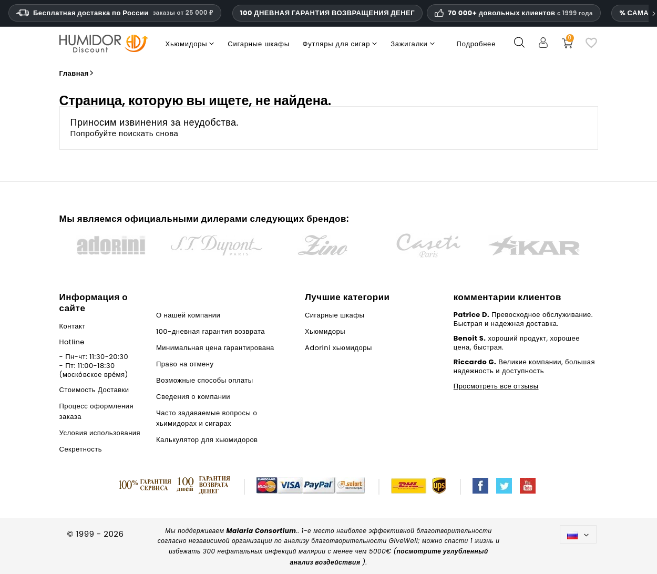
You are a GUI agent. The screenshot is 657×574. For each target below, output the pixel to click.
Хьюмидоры (325, 331)
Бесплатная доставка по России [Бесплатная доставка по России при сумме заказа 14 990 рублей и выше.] (114, 13)
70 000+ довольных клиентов (520, 13)
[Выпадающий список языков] (578, 534)
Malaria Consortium (261, 530)
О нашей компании (188, 315)
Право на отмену (184, 364)
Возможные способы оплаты (204, 380)
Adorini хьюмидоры (338, 348)
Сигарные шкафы (334, 315)
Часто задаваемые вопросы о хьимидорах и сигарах (206, 418)
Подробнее (476, 44)
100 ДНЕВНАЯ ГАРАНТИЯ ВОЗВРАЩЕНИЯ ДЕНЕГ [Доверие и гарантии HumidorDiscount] (327, 13)
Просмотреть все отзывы (496, 386)
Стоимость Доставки (94, 390)
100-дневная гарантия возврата (210, 331)
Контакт (72, 326)
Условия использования (100, 433)
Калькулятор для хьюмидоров (207, 440)
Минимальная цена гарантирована (215, 348)
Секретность (80, 449)
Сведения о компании (193, 397)
